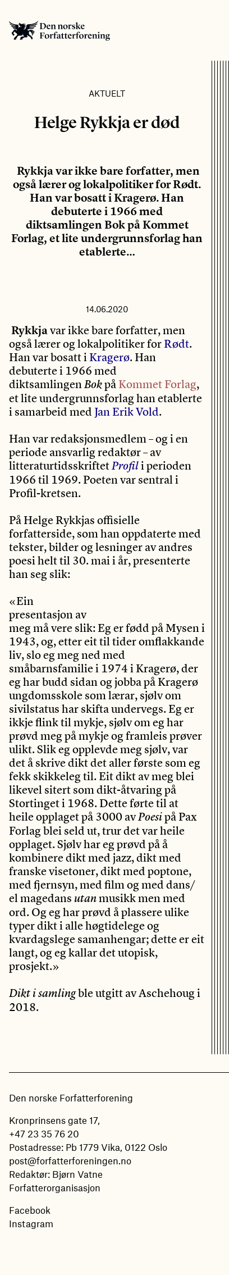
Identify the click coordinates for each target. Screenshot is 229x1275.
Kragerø (109, 357)
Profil (125, 466)
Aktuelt (107, 93)
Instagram (31, 1223)
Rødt (176, 343)
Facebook (30, 1209)
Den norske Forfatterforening (59, 30)
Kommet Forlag (157, 383)
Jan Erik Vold (126, 411)
